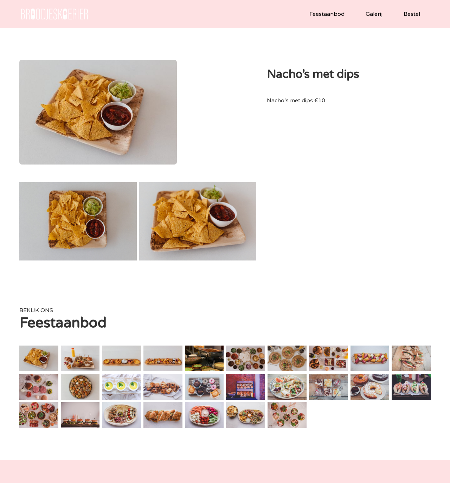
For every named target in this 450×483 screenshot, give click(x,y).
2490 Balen (309, 427)
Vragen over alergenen (403, 435)
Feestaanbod (327, 14)
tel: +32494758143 (195, 427)
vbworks (271, 476)
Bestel (412, 14)
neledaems (308, 476)
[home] (54, 14)
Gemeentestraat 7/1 (299, 418)
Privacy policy (222, 476)
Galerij (374, 14)
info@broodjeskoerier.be (189, 418)
